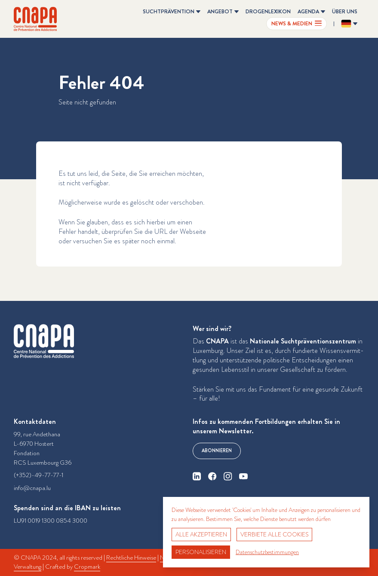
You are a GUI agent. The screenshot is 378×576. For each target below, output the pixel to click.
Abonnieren (217, 450)
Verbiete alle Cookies (274, 534)
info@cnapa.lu (32, 488)
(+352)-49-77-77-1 (38, 475)
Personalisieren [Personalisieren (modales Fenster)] (200, 552)
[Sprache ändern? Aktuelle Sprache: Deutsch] (349, 23)
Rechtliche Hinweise (131, 557)
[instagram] (228, 476)
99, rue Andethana (37, 434)
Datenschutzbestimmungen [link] (267, 552)
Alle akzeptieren (201, 534)
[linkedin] (197, 476)
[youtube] (243, 476)
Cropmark (87, 566)
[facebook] (212, 476)
